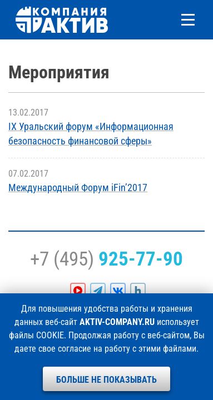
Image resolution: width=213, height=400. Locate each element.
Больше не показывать (106, 379)
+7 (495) (106, 259)
